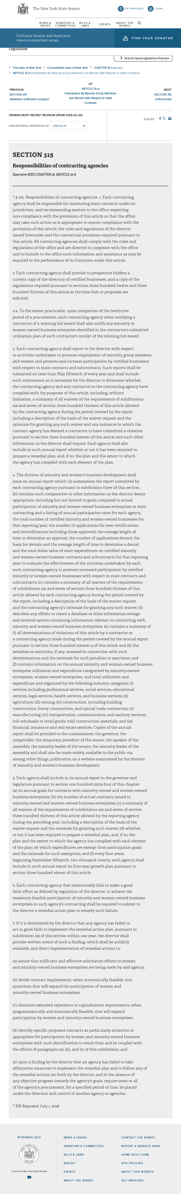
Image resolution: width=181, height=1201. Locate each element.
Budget (70, 1170)
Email (169, 125)
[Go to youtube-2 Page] (29, 1184)
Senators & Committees (54, 26)
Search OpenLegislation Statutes (146, 65)
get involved (134, 10)
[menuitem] (26, 26)
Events (111, 26)
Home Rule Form (135, 1161)
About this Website (137, 1179)
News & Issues (26, 26)
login (159, 10)
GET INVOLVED (132, 1187)
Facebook (159, 125)
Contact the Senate (138, 1144)
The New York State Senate (56, 10)
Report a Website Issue (141, 1153)
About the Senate (79, 1187)
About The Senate (140, 26)
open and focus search (159, 26)
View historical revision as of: (29, 132)
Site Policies (132, 1170)
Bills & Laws (83, 26)
